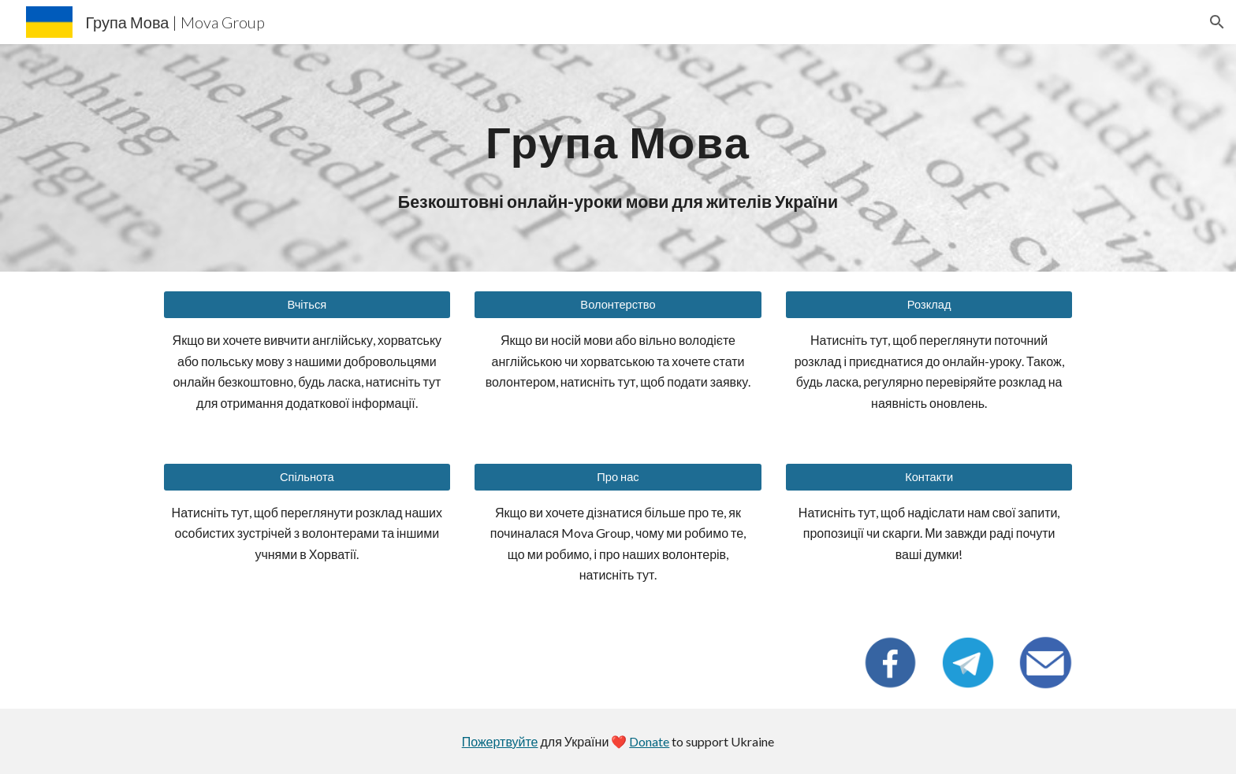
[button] (1217, 22)
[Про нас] (618, 476)
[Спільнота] (307, 476)
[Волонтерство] (618, 305)
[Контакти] (929, 476)
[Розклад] (929, 305)
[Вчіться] (307, 305)
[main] (618, 132)
